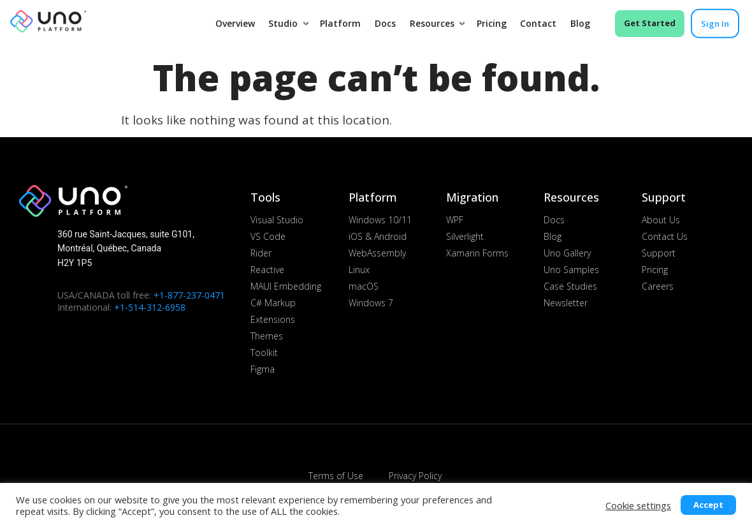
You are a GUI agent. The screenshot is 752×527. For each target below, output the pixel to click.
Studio (285, 23)
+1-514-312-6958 (149, 307)
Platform (340, 23)
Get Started (650, 23)
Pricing (492, 23)
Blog (580, 23)
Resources (434, 23)
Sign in (715, 23)
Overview (235, 23)
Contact (538, 23)
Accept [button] (708, 504)
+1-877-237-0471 (189, 295)
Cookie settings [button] (638, 505)
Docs (385, 23)
